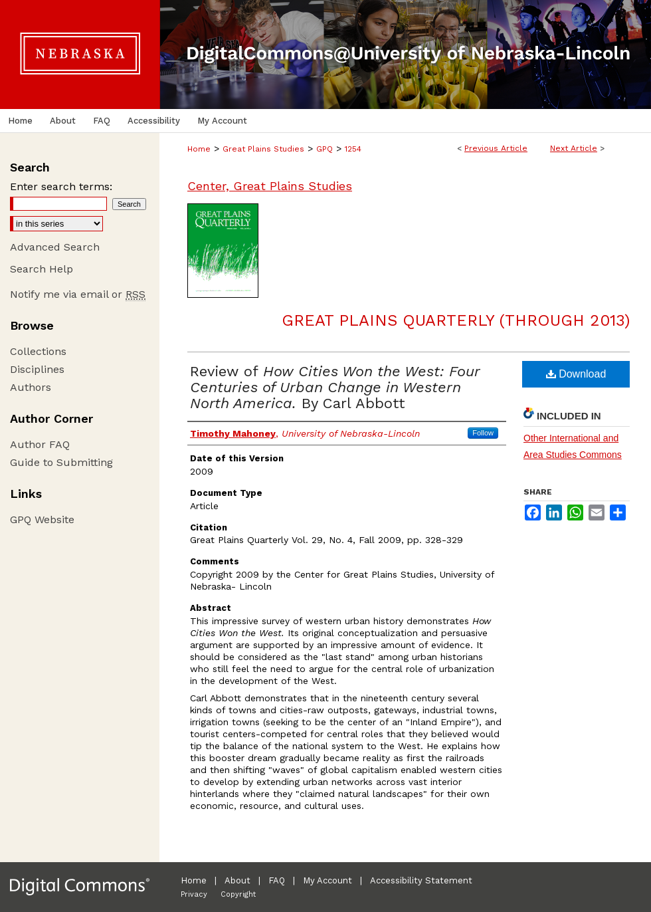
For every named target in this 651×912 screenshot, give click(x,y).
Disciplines (37, 369)
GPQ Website (42, 519)
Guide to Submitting (61, 462)
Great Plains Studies (263, 149)
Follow (483, 433)
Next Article (573, 148)
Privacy (194, 894)
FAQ (276, 880)
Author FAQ (40, 444)
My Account (327, 880)
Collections (38, 351)
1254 (353, 149)
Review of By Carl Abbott (335, 387)
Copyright (238, 894)
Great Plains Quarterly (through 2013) (456, 320)
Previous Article (495, 148)
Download (576, 374)
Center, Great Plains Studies (269, 186)
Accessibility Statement (421, 880)
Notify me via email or (77, 294)
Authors (30, 387)
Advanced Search (55, 247)
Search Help (41, 269)
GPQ (324, 149)
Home (199, 149)
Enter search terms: (61, 186)
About (237, 880)
